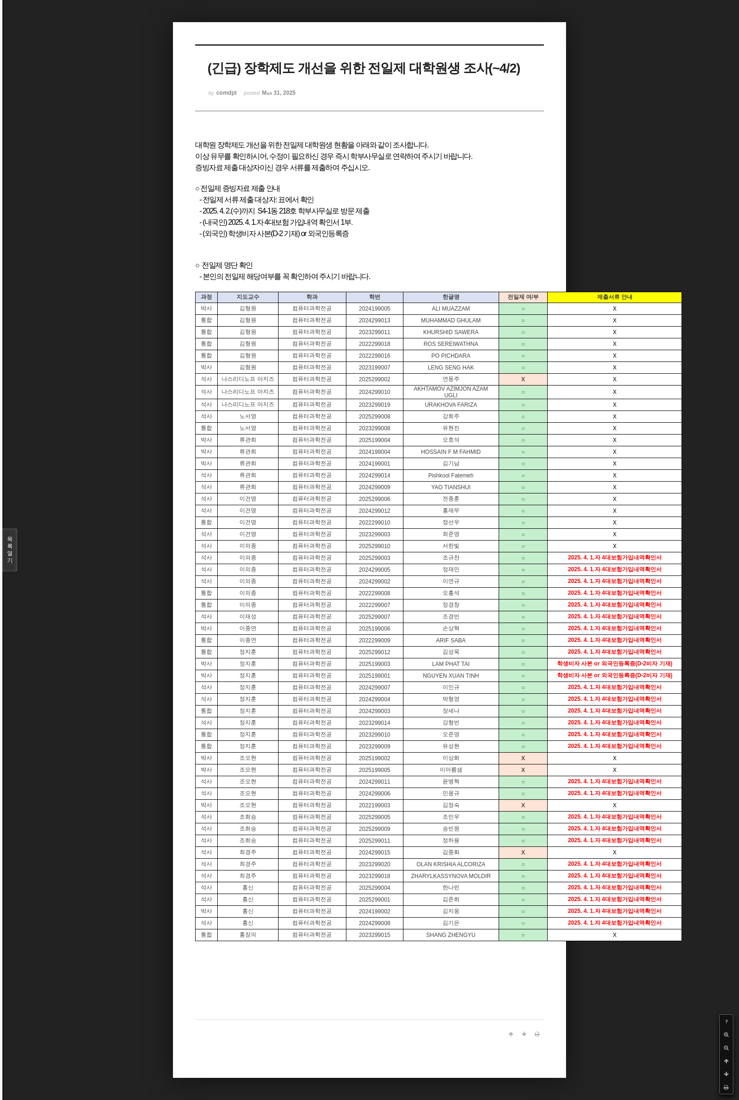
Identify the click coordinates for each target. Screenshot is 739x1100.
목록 (10, 550)
